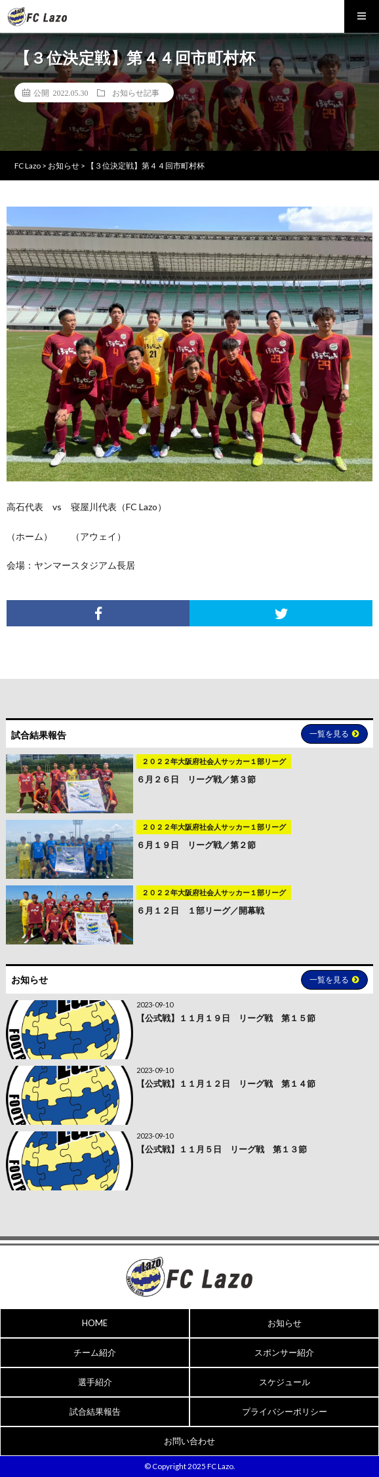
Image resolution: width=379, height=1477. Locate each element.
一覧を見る (334, 733)
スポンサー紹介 (284, 1352)
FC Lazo (220, 1465)
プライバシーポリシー (284, 1411)
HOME (95, 1323)
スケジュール (284, 1382)
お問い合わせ (189, 1441)
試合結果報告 (95, 1411)
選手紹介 (95, 1382)
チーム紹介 (94, 1352)
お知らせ (285, 1323)
